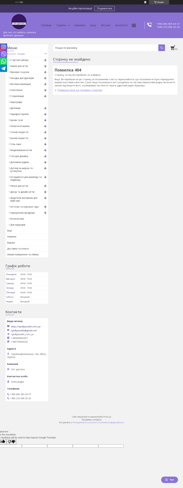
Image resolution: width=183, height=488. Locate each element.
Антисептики (17, 218)
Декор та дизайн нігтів (22, 191)
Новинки (79, 25)
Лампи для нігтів (19, 66)
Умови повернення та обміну (23, 254)
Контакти (121, 25)
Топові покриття (19, 132)
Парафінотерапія (19, 114)
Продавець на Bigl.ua (91, 419)
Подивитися (104, 8)
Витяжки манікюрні (20, 84)
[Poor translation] (11, 441)
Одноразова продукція (22, 212)
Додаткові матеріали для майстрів (23, 199)
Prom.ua (107, 416)
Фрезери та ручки (19, 72)
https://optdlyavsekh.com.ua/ (26, 326)
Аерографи (16, 102)
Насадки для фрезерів (22, 78)
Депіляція (15, 108)
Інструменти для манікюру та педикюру (26, 178)
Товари (61, 25)
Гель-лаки (15, 144)
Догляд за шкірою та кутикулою (21, 169)
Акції (93, 25)
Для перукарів (17, 224)
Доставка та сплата (18, 248)
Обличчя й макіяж (20, 126)
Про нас (106, 25)
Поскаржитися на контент (84, 422)
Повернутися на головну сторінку (79, 90)
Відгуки (11, 242)
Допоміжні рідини (19, 162)
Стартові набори (19, 59)
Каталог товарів (16, 53)
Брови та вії (16, 120)
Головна (46, 25)
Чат (169, 479)
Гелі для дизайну (19, 156)
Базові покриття (19, 138)
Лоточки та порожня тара (24, 206)
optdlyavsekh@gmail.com (24, 330)
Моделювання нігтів (21, 150)
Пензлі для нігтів (19, 185)
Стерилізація (17, 96)
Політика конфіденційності (111, 422)
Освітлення (16, 90)
